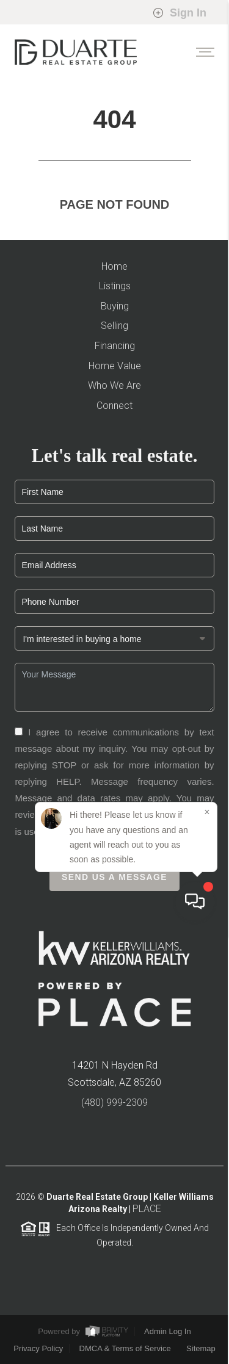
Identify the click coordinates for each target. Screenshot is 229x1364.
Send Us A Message (114, 881)
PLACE (147, 1213)
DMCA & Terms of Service (125, 1348)
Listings (115, 286)
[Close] (207, 1241)
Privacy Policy (90, 818)
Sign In (179, 13)
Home (114, 266)
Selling (114, 325)
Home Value (115, 366)
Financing (115, 346)
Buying (115, 306)
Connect (114, 405)
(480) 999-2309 (114, 1106)
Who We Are (114, 385)
